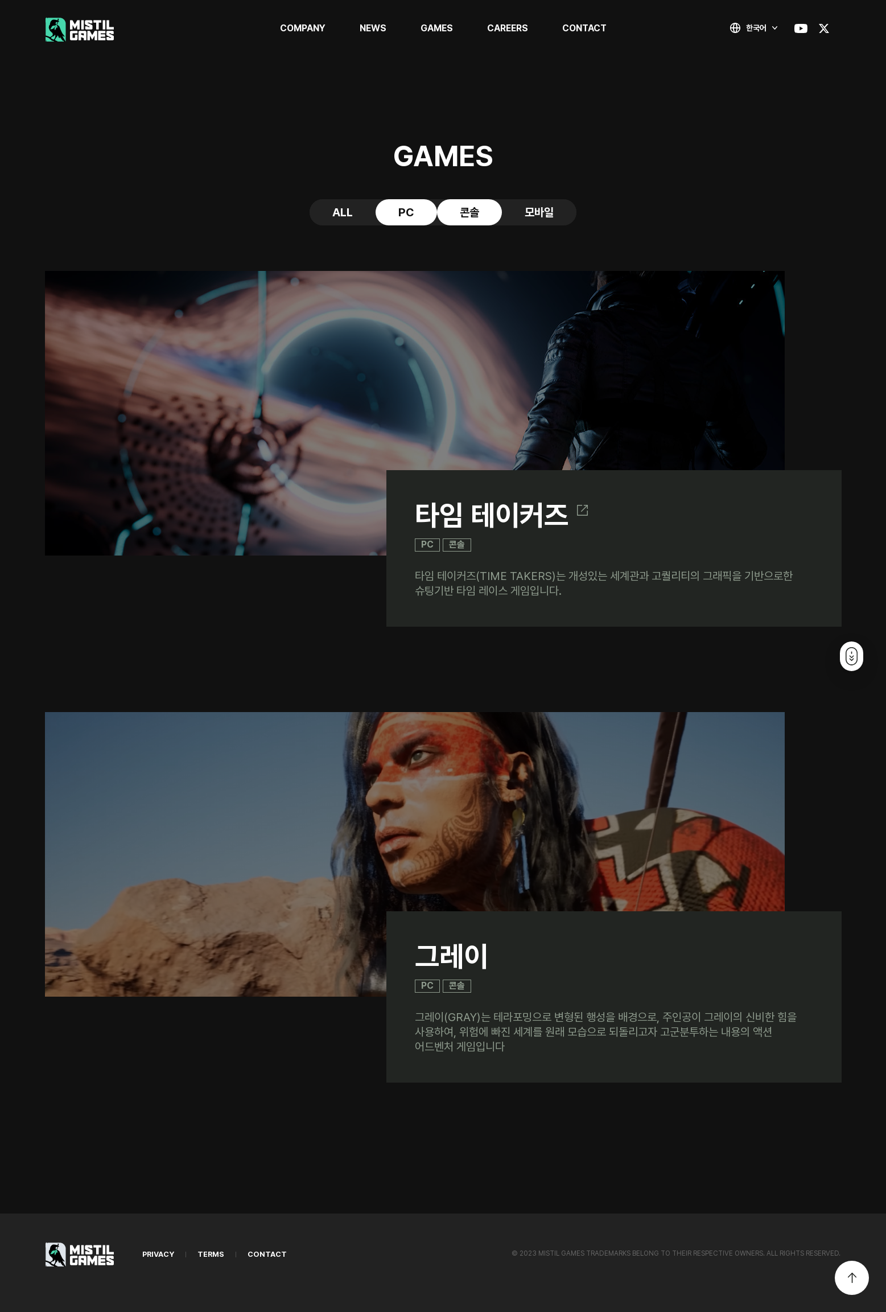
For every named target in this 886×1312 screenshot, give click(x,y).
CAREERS (507, 28)
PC (406, 212)
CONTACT (584, 28)
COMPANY (302, 28)
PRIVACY (158, 1254)
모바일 (539, 212)
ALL (342, 212)
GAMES (437, 28)
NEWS (373, 28)
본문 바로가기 (0, 0)
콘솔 (469, 212)
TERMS (210, 1254)
